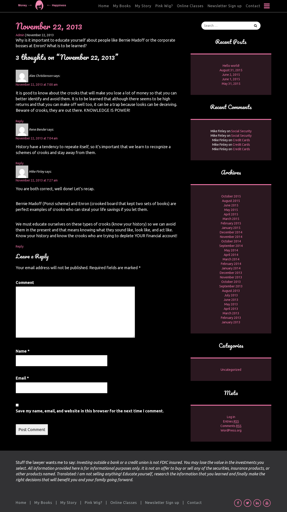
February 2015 (231, 223)
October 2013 (231, 282)
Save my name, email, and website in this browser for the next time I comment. (90, 411)
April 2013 (231, 309)
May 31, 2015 (231, 83)
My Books (122, 6)
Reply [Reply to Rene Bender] (20, 163)
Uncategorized (231, 369)
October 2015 (231, 196)
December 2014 (231, 232)
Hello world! (231, 65)
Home (103, 6)
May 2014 (231, 250)
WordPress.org (231, 430)
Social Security (241, 131)
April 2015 (231, 214)
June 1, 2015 (231, 79)
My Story (143, 6)
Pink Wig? (164, 6)
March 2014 (231, 259)
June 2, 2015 (231, 74)
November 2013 (231, 277)
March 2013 (231, 313)
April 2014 (231, 255)
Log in (231, 417)
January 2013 (231, 322)
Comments (230, 426)
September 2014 (231, 246)
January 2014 (231, 268)
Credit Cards (241, 140)
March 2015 (231, 219)
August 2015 (231, 201)
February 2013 (231, 318)
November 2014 (231, 237)
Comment (25, 282)
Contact (253, 6)
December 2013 (231, 273)
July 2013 (231, 295)
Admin (20, 35)
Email (22, 378)
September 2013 (231, 286)
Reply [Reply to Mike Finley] (20, 246)
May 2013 (231, 304)
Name (23, 351)
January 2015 (231, 228)
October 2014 (231, 241)
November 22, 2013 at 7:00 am (37, 84)
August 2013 (231, 291)
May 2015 (231, 210)
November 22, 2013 (49, 26)
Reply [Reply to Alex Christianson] (20, 121)
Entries (231, 421)
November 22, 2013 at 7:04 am (37, 138)
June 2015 (231, 205)
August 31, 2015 (231, 70)
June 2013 (231, 300)
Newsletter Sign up (225, 6)
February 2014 (231, 264)
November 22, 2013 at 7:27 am (37, 180)
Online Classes (190, 6)
